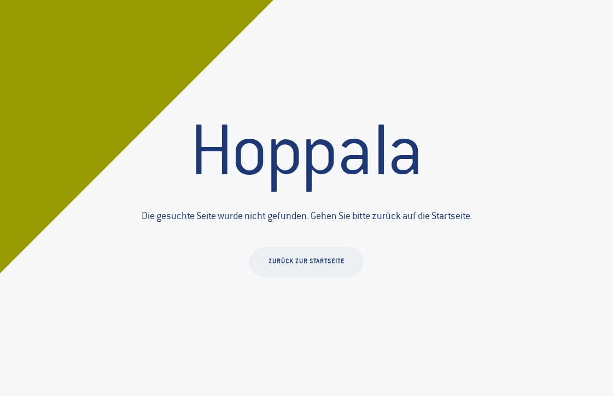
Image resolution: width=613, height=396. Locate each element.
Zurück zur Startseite (306, 262)
